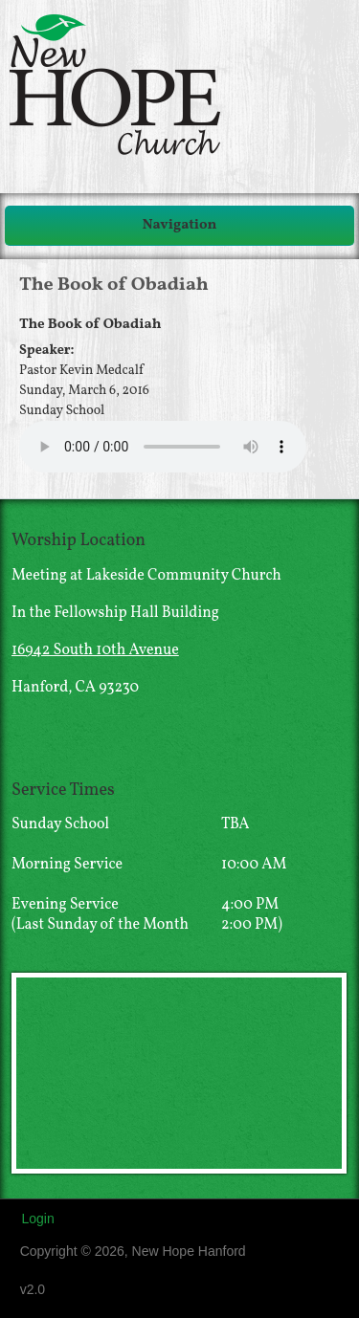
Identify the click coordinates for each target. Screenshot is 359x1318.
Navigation (180, 225)
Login (37, 1218)
